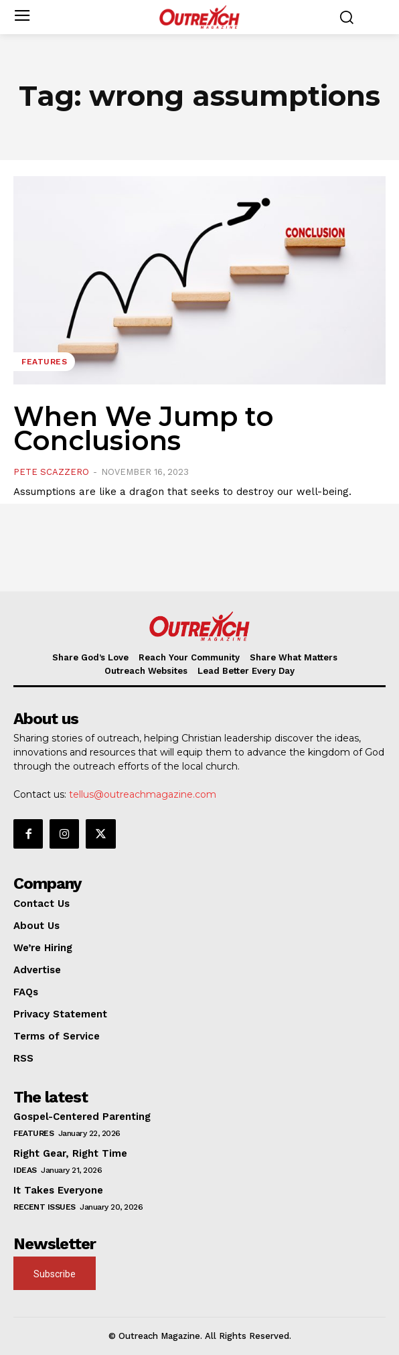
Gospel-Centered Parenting (82, 1117)
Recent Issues (44, 1207)
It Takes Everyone (58, 1190)
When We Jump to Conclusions (143, 428)
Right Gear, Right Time (70, 1153)
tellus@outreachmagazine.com (142, 794)
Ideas (25, 1170)
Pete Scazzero (51, 472)
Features (44, 361)
